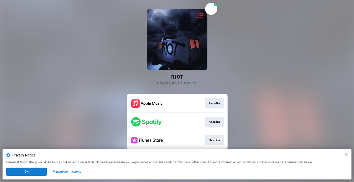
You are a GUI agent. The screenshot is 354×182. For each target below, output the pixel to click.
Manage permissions (67, 171)
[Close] (346, 154)
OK (26, 171)
